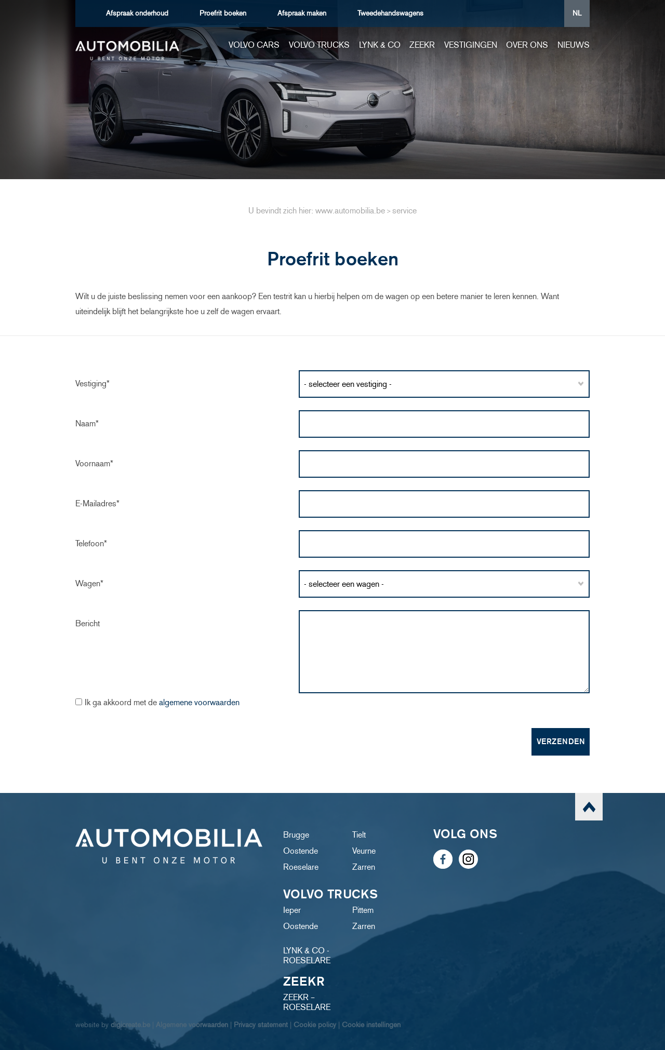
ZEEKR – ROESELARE (306, 1002)
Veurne (364, 851)
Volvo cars (254, 45)
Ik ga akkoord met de (162, 702)
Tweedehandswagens (390, 13)
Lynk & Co (380, 45)
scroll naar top (589, 806)
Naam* (87, 423)
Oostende (300, 851)
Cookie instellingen (371, 1024)
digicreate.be (130, 1024)
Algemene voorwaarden (192, 1024)
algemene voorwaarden (199, 702)
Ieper (292, 910)
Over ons (527, 45)
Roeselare (300, 867)
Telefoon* (91, 543)
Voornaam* (94, 463)
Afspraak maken (301, 13)
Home (214, 44)
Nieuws (573, 45)
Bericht (87, 623)
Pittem (363, 910)
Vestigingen (470, 45)
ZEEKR (422, 45)
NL (577, 13)
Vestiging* (92, 383)
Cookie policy (315, 1024)
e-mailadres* (97, 503)
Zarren (363, 867)
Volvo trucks (319, 45)
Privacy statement (261, 1024)
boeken (223, 13)
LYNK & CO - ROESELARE (306, 955)
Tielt (359, 835)
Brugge (296, 835)
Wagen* (89, 583)
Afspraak (137, 13)
